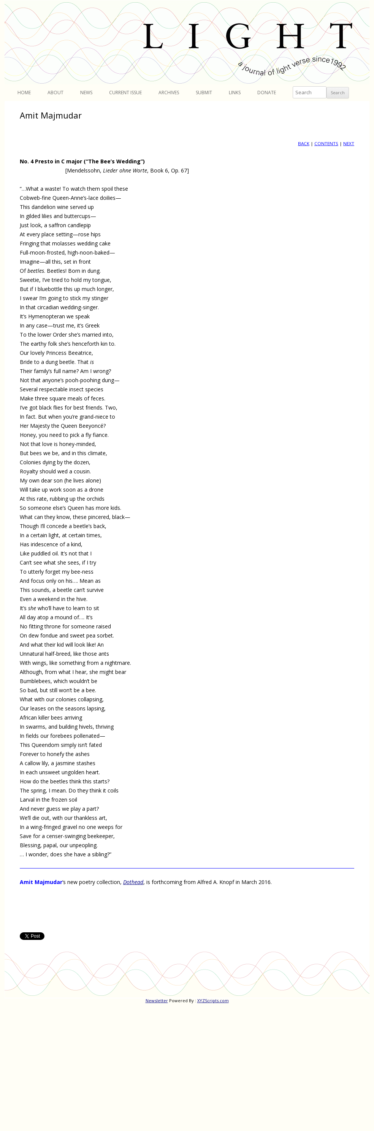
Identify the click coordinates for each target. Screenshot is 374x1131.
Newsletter (157, 1000)
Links (235, 92)
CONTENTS (326, 143)
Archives (168, 92)
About (55, 92)
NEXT (348, 143)
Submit (204, 92)
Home (24, 92)
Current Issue (125, 92)
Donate (266, 92)
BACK (303, 143)
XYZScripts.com (213, 1000)
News (86, 92)
